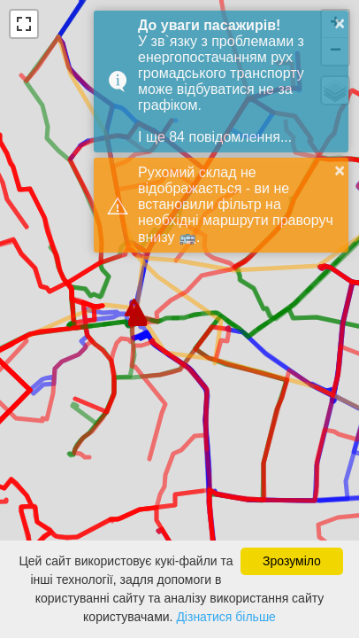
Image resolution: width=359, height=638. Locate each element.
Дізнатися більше (226, 617)
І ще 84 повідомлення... (215, 136)
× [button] (339, 23)
